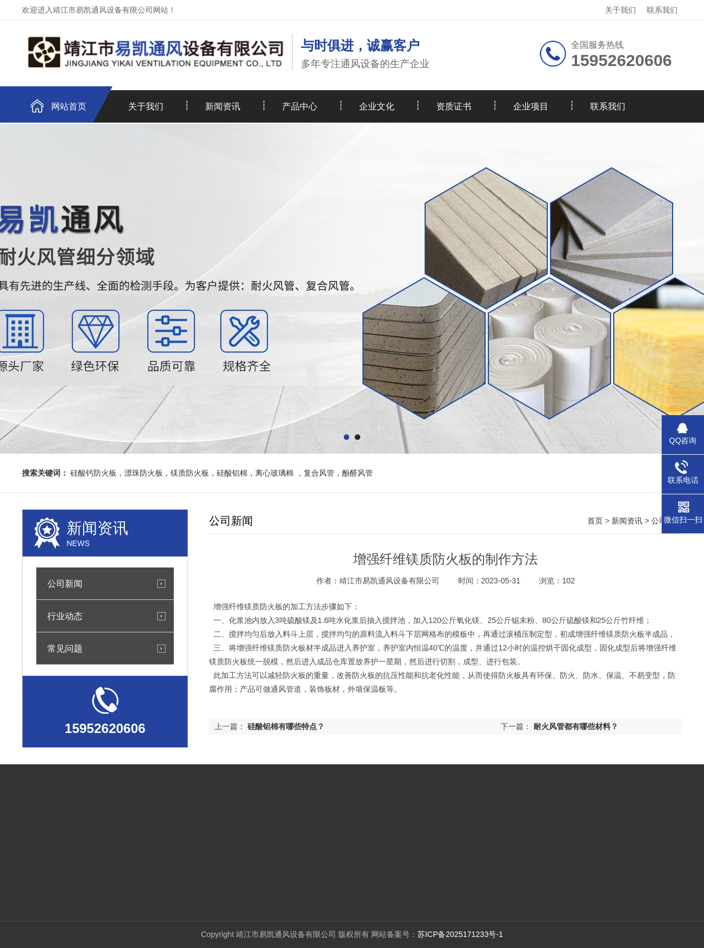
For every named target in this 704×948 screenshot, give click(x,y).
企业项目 (530, 106)
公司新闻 (64, 583)
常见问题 (64, 648)
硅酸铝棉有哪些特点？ (286, 726)
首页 (595, 520)
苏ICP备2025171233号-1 (460, 934)
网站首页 (68, 106)
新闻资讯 (222, 106)
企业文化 (376, 106)
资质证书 (453, 106)
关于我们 (620, 9)
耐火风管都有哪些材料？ (576, 726)
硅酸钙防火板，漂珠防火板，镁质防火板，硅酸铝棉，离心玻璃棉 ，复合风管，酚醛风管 (221, 473)
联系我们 (662, 9)
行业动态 (64, 616)
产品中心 (299, 106)
